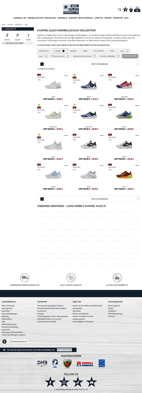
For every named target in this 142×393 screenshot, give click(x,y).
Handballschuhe (35, 18)
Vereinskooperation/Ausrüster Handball (51, 308)
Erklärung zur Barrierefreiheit (12, 332)
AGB (3, 322)
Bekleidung (50, 18)
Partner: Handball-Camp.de (83, 316)
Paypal (110, 308)
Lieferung (5, 316)
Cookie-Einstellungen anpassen (13, 335)
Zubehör (73, 18)
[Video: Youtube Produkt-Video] (88, 238)
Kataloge (40, 314)
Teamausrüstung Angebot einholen (50, 306)
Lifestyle (99, 18)
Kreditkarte (112, 311)
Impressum (6, 330)
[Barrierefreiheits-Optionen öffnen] (4, 341)
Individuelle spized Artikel (46, 322)
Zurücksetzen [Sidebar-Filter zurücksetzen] (130, 56)
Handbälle (62, 18)
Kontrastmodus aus (19, 341)
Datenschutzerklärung (10, 327)
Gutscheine (6, 311)
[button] (120, 9)
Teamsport (118, 18)
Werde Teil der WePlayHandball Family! (87, 306)
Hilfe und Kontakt (8, 306)
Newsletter (77, 311)
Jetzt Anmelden (64, 350)
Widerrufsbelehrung (9, 324)
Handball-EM (20, 18)
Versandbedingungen (10, 314)
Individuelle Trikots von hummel (49, 319)
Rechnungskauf (114, 306)
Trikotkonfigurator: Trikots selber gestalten (52, 316)
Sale (126, 18)
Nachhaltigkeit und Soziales (83, 322)
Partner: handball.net (80, 314)
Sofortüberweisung (115, 314)
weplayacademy (79, 319)
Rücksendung (7, 319)
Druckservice (42, 311)
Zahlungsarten (7, 308)
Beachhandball (85, 18)
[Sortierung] (115, 64)
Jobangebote (77, 308)
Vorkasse (111, 316)
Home (3, 24)
